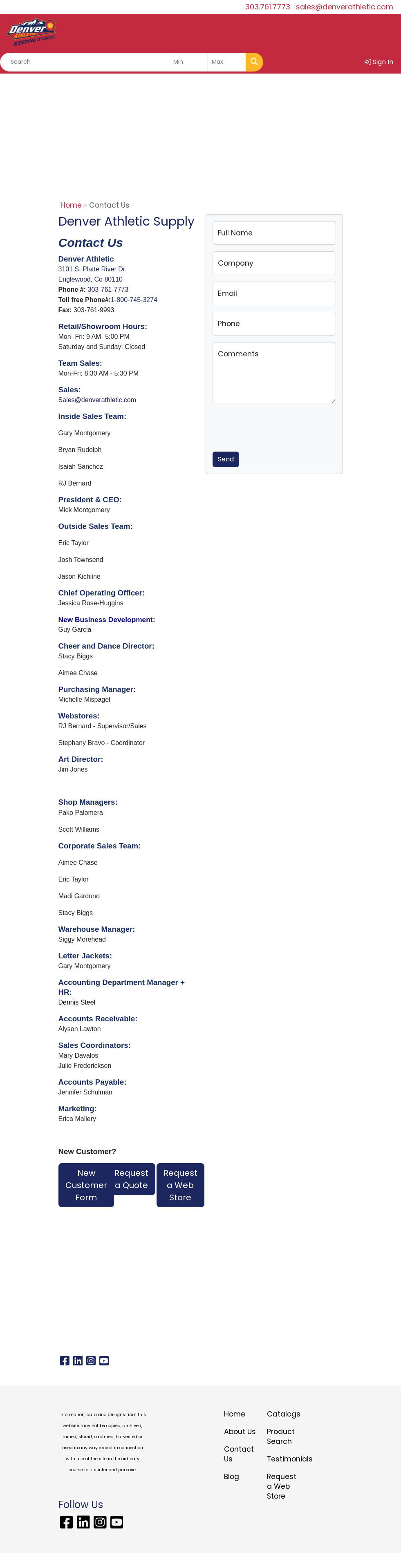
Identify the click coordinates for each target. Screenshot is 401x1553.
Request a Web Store (180, 1185)
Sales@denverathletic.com (97, 399)
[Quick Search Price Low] (188, 62)
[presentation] (275, 426)
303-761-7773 (108, 289)
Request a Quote (131, 1179)
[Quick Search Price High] (226, 62)
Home (71, 205)
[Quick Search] (84, 62)
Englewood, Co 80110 (90, 279)
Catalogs (283, 1414)
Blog (231, 1476)
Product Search (281, 1436)
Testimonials (283, 1459)
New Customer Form (86, 1185)
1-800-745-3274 (134, 299)
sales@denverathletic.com (344, 7)
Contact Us (239, 1454)
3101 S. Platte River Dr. (92, 269)
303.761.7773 (267, 7)
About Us (240, 1432)
